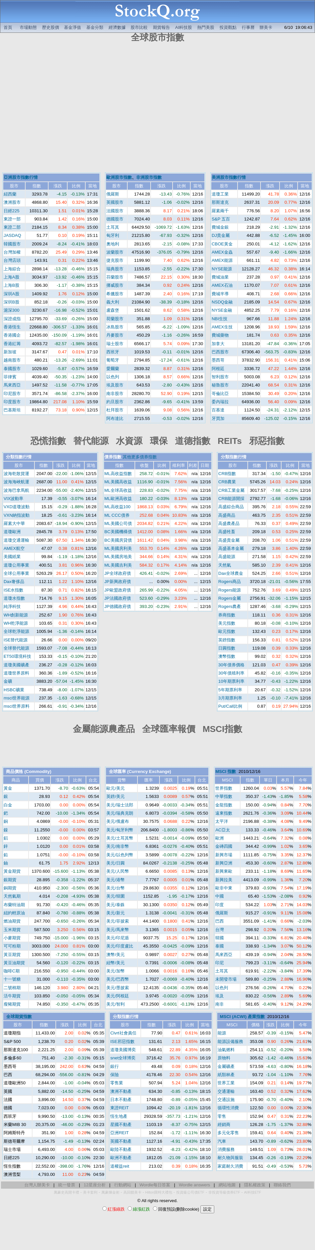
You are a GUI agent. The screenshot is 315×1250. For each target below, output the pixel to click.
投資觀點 (228, 27)
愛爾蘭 (112, 368)
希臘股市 (114, 293)
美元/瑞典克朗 (119, 813)
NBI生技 (219, 318)
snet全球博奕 (123, 1057)
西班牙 (112, 351)
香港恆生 (12, 326)
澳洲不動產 (121, 1091)
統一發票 (66, 1184)
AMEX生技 (222, 326)
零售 (222, 1116)
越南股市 (12, 360)
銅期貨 (10, 887)
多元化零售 (228, 1132)
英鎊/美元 (115, 796)
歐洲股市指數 (119, 177)
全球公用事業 (16, 573)
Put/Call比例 (230, 706)
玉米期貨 (12, 929)
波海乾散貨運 (16, 473)
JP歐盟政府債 (117, 590)
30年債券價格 (231, 664)
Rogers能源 (229, 590)
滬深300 (11, 310)
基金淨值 (72, 27)
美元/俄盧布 (117, 821)
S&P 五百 (221, 219)
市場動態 (28, 27)
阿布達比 (114, 418)
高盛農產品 (229, 523)
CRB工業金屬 (231, 490)
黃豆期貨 (12, 954)
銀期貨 (10, 879)
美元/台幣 (115, 887)
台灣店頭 (12, 260)
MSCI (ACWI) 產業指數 (242, 1016)
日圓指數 (226, 648)
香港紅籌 (12, 343)
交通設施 (226, 1099)
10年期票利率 (231, 681)
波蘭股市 (114, 252)
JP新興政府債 (117, 581)
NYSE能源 (222, 268)
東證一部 (12, 219)
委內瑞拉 (220, 401)
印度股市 (12, 401)
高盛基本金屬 (231, 548)
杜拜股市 (114, 409)
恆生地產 (118, 1116)
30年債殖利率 (231, 673)
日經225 (11, 210)
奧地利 (112, 243)
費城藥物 (220, 335)
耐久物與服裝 (230, 1157)
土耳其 (112, 227)
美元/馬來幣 (117, 929)
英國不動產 (121, 1141)
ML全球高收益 (118, 490)
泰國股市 (12, 368)
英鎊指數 (226, 639)
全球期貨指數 (19, 1016)
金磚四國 (223, 846)
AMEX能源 (222, 260)
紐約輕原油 (14, 912)
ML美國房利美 (118, 548)
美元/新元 (115, 912)
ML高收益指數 (118, 473)
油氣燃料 (226, 1049)
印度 (219, 904)
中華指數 (223, 796)
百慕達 (218, 409)
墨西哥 (218, 360)
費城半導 (220, 293)
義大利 (112, 302)
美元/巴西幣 (117, 979)
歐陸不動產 (121, 1149)
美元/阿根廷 (117, 995)
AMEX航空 (14, 548)
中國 (219, 896)
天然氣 (224, 565)
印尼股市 (12, 393)
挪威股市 (114, 285)
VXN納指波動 (17, 515)
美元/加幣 (115, 971)
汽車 (222, 1141)
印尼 (219, 962)
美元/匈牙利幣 (119, 829)
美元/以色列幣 (119, 854)
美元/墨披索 (117, 987)
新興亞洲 (223, 863)
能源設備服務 (230, 1041)
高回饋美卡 (132, 1192)
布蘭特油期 (14, 904)
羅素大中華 (14, 523)
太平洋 (221, 821)
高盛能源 (226, 556)
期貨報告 (161, 27)
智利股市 (220, 376)
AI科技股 (183, 27)
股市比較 (139, 27)
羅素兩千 (220, 210)
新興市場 (223, 854)
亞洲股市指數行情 (21, 177)
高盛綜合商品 (231, 506)
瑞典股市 (114, 268)
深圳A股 (11, 293)
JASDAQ (12, 235)
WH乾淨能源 (16, 623)
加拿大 (218, 343)
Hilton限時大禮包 (158, 1192)
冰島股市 (114, 326)
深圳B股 (11, 302)
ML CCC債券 (117, 515)
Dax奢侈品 (14, 581)
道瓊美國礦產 (16, 664)
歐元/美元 (115, 788)
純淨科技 (12, 606)
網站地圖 (227, 1184)
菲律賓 (10, 376)
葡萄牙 (112, 360)
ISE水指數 (13, 590)
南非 (219, 1004)
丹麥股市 (114, 335)
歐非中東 (223, 887)
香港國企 (12, 335)
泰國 (219, 946)
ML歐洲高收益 (118, 498)
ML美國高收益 (118, 481)
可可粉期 (12, 946)
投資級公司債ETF (190, 1192)
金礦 (8, 681)
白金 (8, 804)
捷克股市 (114, 260)
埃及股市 (114, 385)
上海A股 (11, 277)
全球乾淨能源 (16, 631)
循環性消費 (228, 1107)
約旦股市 (114, 401)
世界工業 (226, 1082)
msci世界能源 (17, 698)
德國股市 (114, 219)
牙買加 (218, 418)
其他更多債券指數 (140, 456)
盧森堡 (112, 310)
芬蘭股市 (114, 277)
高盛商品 (226, 515)
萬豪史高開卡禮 (66, 1192)
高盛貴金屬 (229, 540)
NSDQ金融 (222, 302)
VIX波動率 (13, 498)
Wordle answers (194, 1184)
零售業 (116, 1082)
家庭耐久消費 (230, 1166)
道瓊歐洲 (12, 531)
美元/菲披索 (117, 921)
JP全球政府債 (117, 573)
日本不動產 (121, 1099)
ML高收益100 (117, 506)
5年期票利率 (230, 689)
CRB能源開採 (231, 498)
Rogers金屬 (229, 598)
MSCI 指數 (225, 771)
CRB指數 (227, 473)
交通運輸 (226, 1091)
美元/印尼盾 (117, 937)
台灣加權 (12, 252)
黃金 (8, 788)
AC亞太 (222, 829)
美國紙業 (12, 556)
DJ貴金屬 (221, 235)
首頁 (8, 27)
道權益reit (119, 1166)
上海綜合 (12, 268)
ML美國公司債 (118, 523)
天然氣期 (12, 896)
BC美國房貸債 (118, 540)
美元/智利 (115, 1004)
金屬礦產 (226, 1066)
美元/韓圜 (115, 896)
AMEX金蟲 (222, 252)
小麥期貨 (12, 937)
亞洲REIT (119, 1132)
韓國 (219, 937)
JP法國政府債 (117, 598)
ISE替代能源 (16, 639)
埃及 (219, 995)
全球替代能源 (16, 648)
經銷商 (224, 1124)
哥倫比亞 (220, 393)
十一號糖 (12, 979)
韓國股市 (12, 243)
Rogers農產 (229, 606)
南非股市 (114, 393)
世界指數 (223, 788)
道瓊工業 (220, 194)
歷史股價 (50, 27)
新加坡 (10, 351)
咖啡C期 (12, 971)
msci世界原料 (17, 706)
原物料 (224, 1057)
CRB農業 (227, 481)
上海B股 (11, 285)
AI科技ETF (252, 1192)
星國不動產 (121, 1124)
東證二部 (12, 227)
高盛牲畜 (226, 531)
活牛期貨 (12, 995)
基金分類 (94, 27)
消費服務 (226, 1149)
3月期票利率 (230, 698)
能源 (222, 1033)
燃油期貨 (12, 921)
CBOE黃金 (222, 243)
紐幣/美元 (115, 962)
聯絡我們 (282, 1184)
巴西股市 (220, 351)
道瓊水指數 (14, 598)
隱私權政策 (254, 1184)
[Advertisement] (61, 108)
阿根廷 (218, 368)
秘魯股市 (220, 385)
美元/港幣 (115, 879)
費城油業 (220, 277)
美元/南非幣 (117, 846)
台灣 (219, 929)
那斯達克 (220, 202)
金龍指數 (223, 804)
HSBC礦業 (14, 689)
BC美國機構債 (118, 531)
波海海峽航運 (16, 481)
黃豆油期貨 (14, 962)
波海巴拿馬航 (16, 490)
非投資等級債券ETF (224, 1192)
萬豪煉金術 (110, 1192)
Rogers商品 (229, 581)
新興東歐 (223, 871)
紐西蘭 (10, 194)
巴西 (219, 921)
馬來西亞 (12, 385)
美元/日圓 (115, 863)
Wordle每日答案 (154, 1184)
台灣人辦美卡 (37, 1184)
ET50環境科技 (17, 656)
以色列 (112, 376)
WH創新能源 (16, 615)
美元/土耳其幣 (119, 838)
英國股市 (114, 202)
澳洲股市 (12, 202)
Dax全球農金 (230, 573)
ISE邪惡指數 (122, 1041)
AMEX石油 (222, 285)
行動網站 (122, 1184)
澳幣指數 (226, 656)
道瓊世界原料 (16, 673)
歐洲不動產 (121, 1157)
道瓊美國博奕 (123, 1049)
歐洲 (219, 838)
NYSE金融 (222, 310)
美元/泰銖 (115, 904)
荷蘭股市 (114, 318)
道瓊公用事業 (16, 565)
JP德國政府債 (117, 606)
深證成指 (12, 318)
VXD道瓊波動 (17, 506)
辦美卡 (266, 27)
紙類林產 (226, 1074)
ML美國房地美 (118, 556)
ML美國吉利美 (118, 565)
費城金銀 (220, 227)
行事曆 (248, 27)
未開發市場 (226, 979)
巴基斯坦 (12, 409)
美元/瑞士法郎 (119, 804)
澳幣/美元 (115, 954)
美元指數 (226, 623)
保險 (114, 1074)
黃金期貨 (12, 871)
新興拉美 (223, 879)
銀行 (114, 1066)
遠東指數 (223, 813)
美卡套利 (90, 1192)
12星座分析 (95, 1184)
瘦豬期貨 (12, 1004)
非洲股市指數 (149, 177)
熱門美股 (205, 27)
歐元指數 (226, 631)
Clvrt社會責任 (123, 1033)
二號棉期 (12, 987)
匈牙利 (112, 235)
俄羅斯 (112, 194)
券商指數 (226, 615)
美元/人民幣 (117, 871)
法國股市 (114, 210)
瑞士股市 (114, 343)
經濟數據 (117, 27)
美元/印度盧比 (119, 946)
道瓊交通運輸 (16, 540)
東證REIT (119, 1107)
